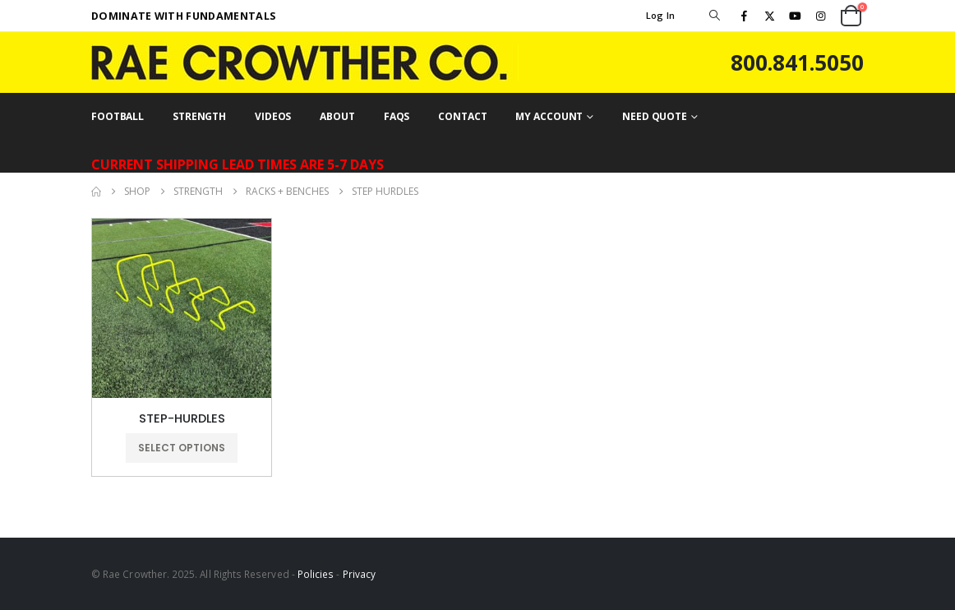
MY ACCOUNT (549, 116)
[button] (714, 15)
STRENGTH (199, 116)
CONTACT (462, 116)
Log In (661, 15)
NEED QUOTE (654, 116)
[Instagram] (821, 15)
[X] (769, 15)
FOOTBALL (117, 116)
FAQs (397, 116)
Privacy (359, 573)
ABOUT (337, 116)
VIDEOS (273, 116)
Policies (316, 573)
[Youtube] (795, 15)
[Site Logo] (305, 62)
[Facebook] (743, 15)
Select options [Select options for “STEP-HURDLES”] (181, 448)
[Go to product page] (181, 308)
